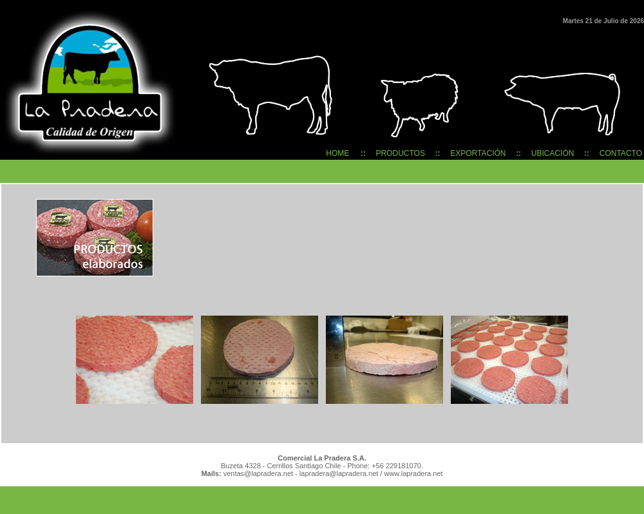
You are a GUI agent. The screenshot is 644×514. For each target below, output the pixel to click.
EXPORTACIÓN (478, 153)
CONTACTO (621, 153)
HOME (337, 153)
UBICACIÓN (552, 153)
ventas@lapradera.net (257, 473)
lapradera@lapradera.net (338, 473)
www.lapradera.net (413, 473)
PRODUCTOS (400, 153)
